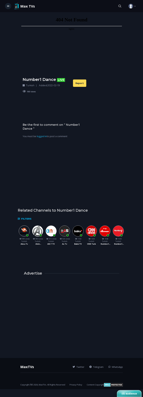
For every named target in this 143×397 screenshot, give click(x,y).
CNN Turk (91, 244)
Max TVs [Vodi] (27, 6)
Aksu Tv (24, 244)
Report (79, 83)
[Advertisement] (54, 176)
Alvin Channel (37, 244)
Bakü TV (78, 244)
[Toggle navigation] (8, 6)
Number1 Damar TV (104, 244)
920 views (64, 239)
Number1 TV (118, 244)
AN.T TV (51, 244)
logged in (42, 136)
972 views (51, 239)
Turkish (24, 241)
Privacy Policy (76, 384)
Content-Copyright (95, 384)
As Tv (64, 244)
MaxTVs (27, 366)
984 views (37, 239)
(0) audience (129, 393)
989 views (24, 239)
